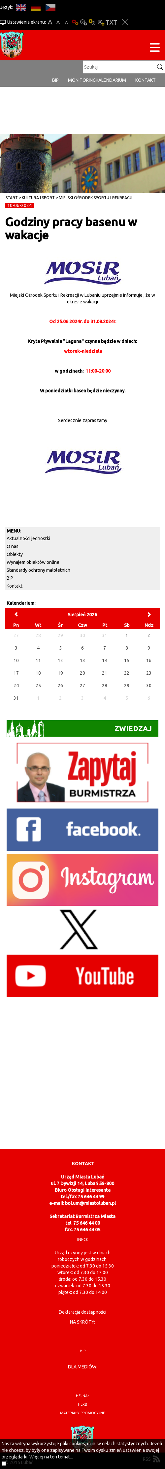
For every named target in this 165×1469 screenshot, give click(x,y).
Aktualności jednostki (28, 538)
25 (38, 685)
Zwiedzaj (79, 728)
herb (82, 1404)
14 (104, 660)
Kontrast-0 (83, 22)
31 (16, 698)
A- (66, 22)
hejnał (82, 1396)
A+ (50, 22)
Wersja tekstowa (111, 22)
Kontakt (145, 80)
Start (12, 198)
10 (16, 660)
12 (60, 660)
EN (20, 7)
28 (104, 685)
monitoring (82, 80)
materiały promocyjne (82, 1413)
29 (126, 685)
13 (82, 660)
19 (60, 673)
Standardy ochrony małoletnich (38, 570)
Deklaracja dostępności (82, 1312)
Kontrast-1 (92, 22)
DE (35, 7)
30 (148, 685)
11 (38, 660)
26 (60, 685)
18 (38, 673)
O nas (12, 546)
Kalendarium (111, 80)
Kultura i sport (38, 198)
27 (82, 685)
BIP (55, 80)
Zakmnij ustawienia (125, 22)
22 (126, 673)
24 (16, 685)
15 (126, 660)
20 (82, 673)
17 (16, 673)
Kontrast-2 (100, 22)
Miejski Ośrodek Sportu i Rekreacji (95, 198)
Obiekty (15, 554)
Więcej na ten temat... (51, 1456)
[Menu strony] (154, 49)
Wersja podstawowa (75, 22)
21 (104, 673)
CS (50, 7)
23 (148, 673)
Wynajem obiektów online (33, 562)
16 (148, 660)
